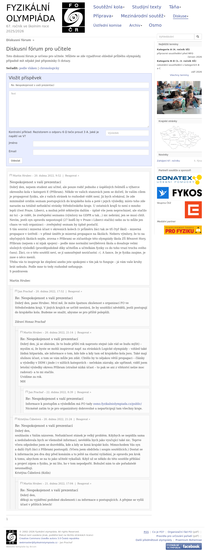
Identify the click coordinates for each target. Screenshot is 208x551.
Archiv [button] (135, 25)
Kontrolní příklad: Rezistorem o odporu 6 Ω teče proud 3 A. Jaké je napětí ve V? (54, 134)
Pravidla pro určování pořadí (174, 535)
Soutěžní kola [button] (108, 6)
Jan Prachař (25, 291)
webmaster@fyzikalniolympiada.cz (38, 542)
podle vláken (28, 68)
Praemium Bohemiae (188, 539)
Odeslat (15, 160)
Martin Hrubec (22, 175)
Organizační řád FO (180, 531)
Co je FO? (158, 531)
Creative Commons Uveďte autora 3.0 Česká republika (49, 538)
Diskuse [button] (180, 16)
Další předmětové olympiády (154, 539)
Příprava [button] (103, 15)
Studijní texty (146, 6)
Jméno (13, 143)
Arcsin (33, 546)
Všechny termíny (179, 75)
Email (12, 151)
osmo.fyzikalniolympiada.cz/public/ (117, 403)
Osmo (155, 25)
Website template (16, 546)
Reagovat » (72, 175)
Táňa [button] (175, 6)
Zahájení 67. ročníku (168, 160)
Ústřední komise (107, 25)
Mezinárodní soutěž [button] (143, 15)
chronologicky (49, 68)
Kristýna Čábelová (29, 419)
